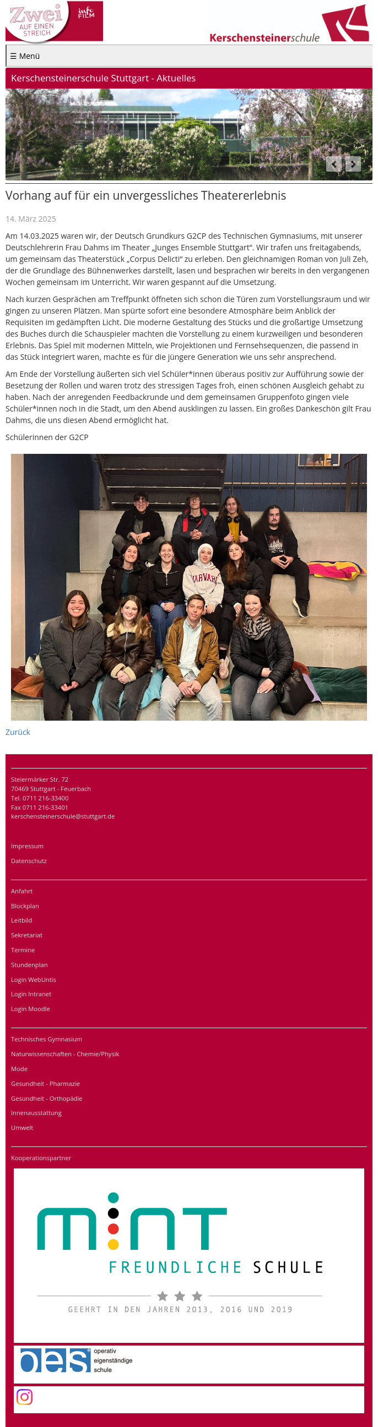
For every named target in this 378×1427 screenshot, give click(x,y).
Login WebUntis (33, 979)
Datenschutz (29, 861)
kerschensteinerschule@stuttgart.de (63, 816)
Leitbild (21, 920)
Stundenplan (29, 965)
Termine (23, 950)
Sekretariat (26, 935)
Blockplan (25, 906)
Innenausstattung (36, 1112)
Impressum (27, 846)
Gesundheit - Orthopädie (47, 1098)
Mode (19, 1068)
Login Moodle (30, 1009)
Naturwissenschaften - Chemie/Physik (65, 1054)
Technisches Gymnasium (46, 1039)
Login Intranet (31, 994)
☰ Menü (25, 56)
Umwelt (22, 1127)
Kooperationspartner (41, 1158)
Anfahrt (22, 891)
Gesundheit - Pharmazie (45, 1083)
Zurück (18, 732)
